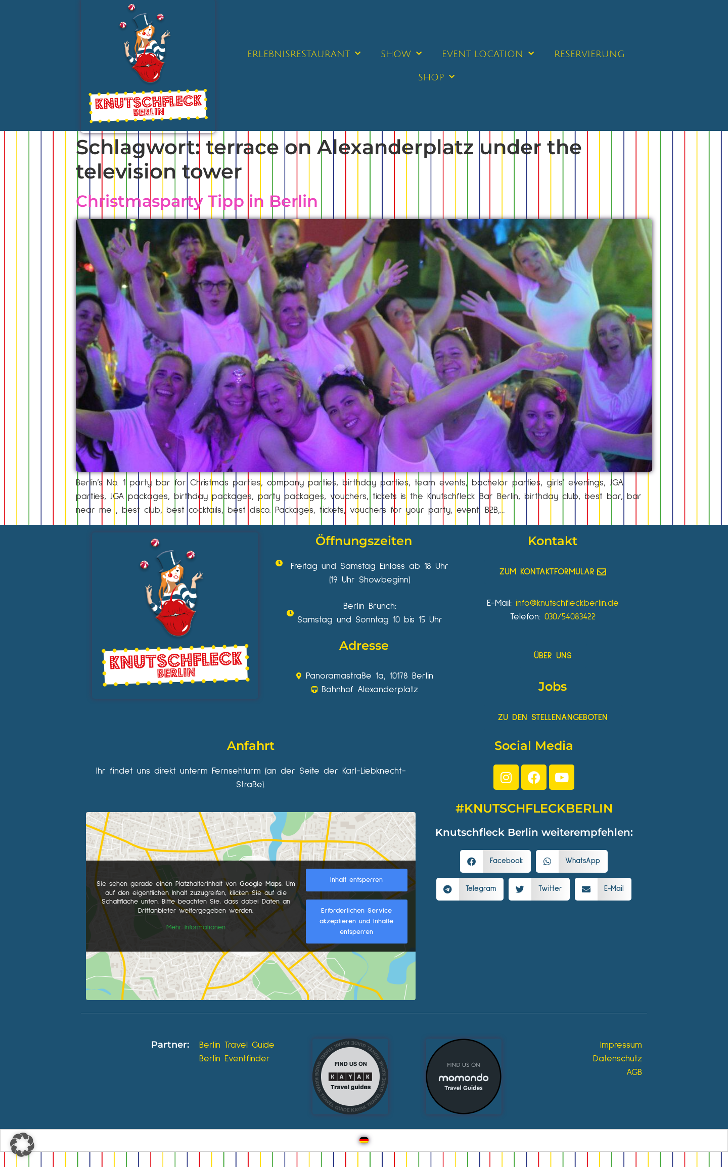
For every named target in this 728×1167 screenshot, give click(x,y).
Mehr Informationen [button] (195, 927)
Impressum (621, 1045)
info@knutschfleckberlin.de (567, 603)
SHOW (401, 54)
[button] (495, 861)
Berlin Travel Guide (237, 1045)
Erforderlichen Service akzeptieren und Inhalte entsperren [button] (356, 921)
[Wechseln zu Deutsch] (364, 1140)
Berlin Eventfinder (234, 1058)
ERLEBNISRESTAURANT (303, 54)
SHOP (436, 77)
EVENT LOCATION (488, 54)
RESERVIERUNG (589, 54)
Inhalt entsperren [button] (356, 879)
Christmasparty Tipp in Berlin (197, 201)
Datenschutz (617, 1058)
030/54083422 (570, 616)
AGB (634, 1072)
